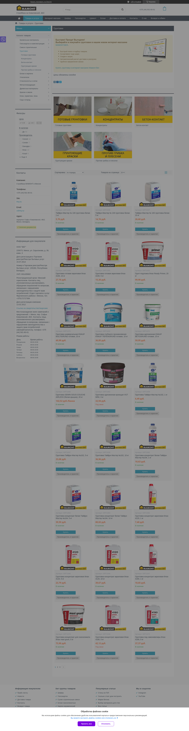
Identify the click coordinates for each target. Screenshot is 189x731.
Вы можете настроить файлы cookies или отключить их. (94, 718)
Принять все (86, 724)
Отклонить (105, 724)
